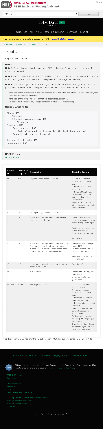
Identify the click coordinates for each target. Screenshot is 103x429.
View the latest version (63, 39)
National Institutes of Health (19, 403)
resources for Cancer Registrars (60, 370)
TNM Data (51, 22)
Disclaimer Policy (14, 386)
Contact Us (11, 381)
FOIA (9, 392)
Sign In (99, 2)
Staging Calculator (54, 32)
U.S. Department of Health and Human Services (27, 400)
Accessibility (12, 389)
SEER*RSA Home (14, 378)
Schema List (21, 32)
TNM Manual (36, 32)
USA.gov (11, 409)
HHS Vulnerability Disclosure (19, 395)
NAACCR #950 (12, 160)
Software (72, 32)
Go (89, 14)
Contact (84, 32)
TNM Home (7, 44)
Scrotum (32, 44)
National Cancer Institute (17, 406)
